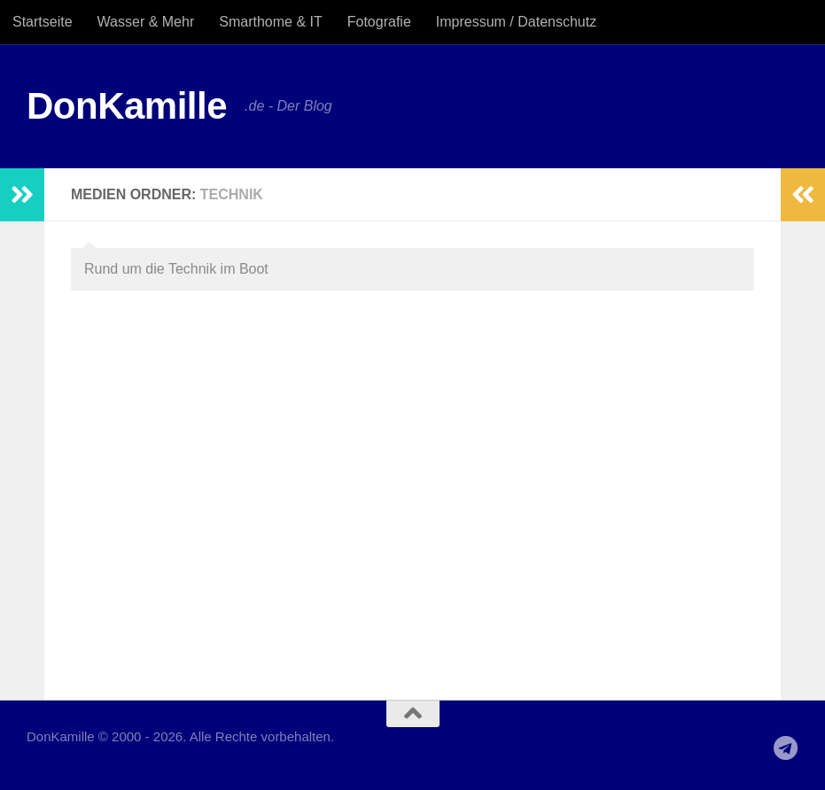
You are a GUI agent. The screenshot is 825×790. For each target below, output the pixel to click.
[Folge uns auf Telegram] (786, 748)
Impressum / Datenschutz (516, 21)
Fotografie (379, 21)
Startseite (42, 21)
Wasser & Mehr (146, 21)
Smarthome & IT (270, 21)
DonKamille (127, 106)
